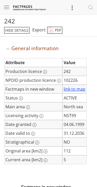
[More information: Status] (21, 98)
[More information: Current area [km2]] (45, 160)
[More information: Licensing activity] (41, 116)
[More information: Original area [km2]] (45, 151)
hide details (16, 30)
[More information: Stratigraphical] (37, 143)
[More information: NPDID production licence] (59, 81)
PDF (54, 30)
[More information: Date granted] (34, 125)
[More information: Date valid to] (33, 134)
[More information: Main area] (28, 107)
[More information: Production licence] (45, 72)
